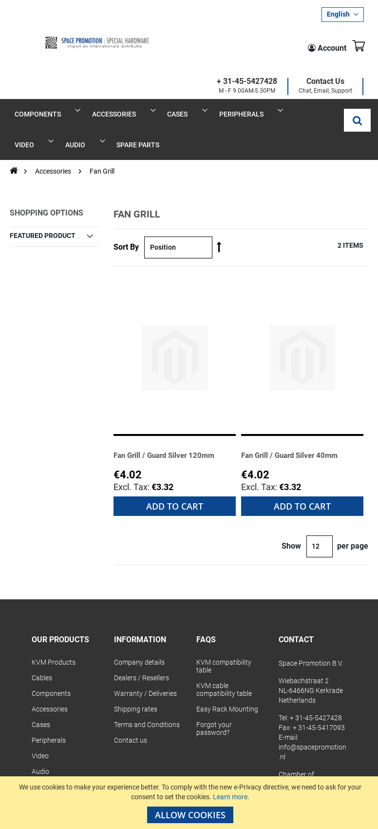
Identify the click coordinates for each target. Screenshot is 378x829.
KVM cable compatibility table (224, 623)
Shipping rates (135, 642)
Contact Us (254, 43)
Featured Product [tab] (43, 168)
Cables (42, 611)
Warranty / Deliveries (145, 627)
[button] (343, 14)
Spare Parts (49, 720)
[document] (190, 802)
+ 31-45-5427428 (175, 43)
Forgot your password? (214, 662)
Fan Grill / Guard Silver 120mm (174, 387)
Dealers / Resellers (141, 611)
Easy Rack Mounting (227, 642)
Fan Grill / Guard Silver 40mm (299, 387)
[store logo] (68, 35)
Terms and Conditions (147, 658)
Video (40, 689)
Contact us (130, 673)
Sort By (126, 180)
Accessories (54, 104)
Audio (40, 705)
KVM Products (54, 595)
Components (51, 627)
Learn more (230, 797)
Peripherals (49, 673)
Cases (41, 658)
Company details (139, 595)
